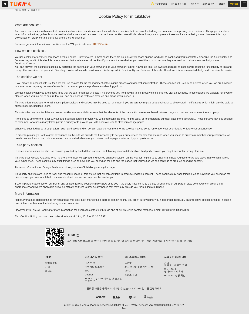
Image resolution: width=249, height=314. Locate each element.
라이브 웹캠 (20, 10)
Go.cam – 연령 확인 (174, 275)
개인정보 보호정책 (94, 266)
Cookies (89, 274)
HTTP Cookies (101, 44)
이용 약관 (90, 262)
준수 (87, 270)
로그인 (48, 270)
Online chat (51, 262)
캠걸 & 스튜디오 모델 (175, 265)
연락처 (128, 270)
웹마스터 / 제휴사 (173, 271)
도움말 (128, 262)
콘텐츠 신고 (130, 274)
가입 (47, 266)
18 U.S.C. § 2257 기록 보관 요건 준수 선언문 (103, 279)
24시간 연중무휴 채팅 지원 (138, 266)
